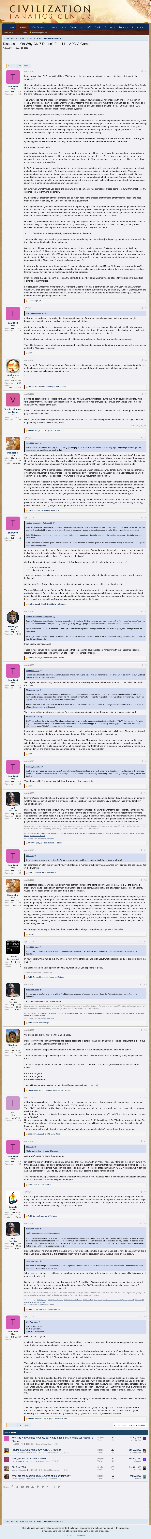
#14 (145, 984)
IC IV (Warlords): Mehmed (37, 836)
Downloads (57, 27)
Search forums (21, 32)
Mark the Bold (136, 1440)
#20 (145, 1317)
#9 (145, 761)
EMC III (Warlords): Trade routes (73, 833)
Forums (23, 26)
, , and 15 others (45, 843)
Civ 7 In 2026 (19, 1467)
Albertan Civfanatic (19, 1453)
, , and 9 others (44, 510)
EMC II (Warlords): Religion (55, 833)
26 (68, 1453)
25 (65, 1453)
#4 (145, 394)
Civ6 (97, 27)
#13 (145, 942)
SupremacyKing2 (18, 1479)
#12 (145, 880)
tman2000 (9, 48)
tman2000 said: (32, 443)
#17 (145, 1141)
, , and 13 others (47, 387)
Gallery (74, 27)
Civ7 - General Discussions (41, 1444)
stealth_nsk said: (33, 766)
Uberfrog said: (32, 1322)
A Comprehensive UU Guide (46, 838)
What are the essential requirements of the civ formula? (41, 1476)
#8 (145, 665)
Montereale (17, 463)
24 (20, 66)
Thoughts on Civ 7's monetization (29, 1458)
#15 (145, 1030)
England (18, 1055)
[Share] (142, 71)
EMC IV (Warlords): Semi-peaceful (92, 833)
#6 (145, 518)
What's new (37, 27)
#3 (145, 360)
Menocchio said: (32, 671)
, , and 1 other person (48, 604)
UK (20, 967)
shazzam (137, 1461)
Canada (18, 1217)
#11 (145, 850)
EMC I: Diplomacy (42, 833)
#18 (145, 1192)
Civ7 (88, 27)
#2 (145, 308)
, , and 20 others (45, 430)
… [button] (15, 66)
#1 (145, 71)
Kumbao (15, 1461)
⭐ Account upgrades (38, 32)
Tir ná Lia (17, 818)
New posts (8, 32)
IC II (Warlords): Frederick (126, 833)
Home (11, 27)
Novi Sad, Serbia (15, 388)
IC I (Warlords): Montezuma (111, 833)
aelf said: (30, 856)
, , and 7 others (46, 658)
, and (42, 873)
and (35, 301)
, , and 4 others (46, 977)
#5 (145, 438)
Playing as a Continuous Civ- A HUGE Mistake (36, 1450)
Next (26, 66)
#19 (145, 1223)
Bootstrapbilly (136, 1478)
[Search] (137, 27)
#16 (145, 1097)
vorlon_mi (137, 1470)
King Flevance (135, 1452)
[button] (46, 27)
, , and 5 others (44, 1134)
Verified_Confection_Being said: (39, 523)
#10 (145, 793)
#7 (145, 611)
